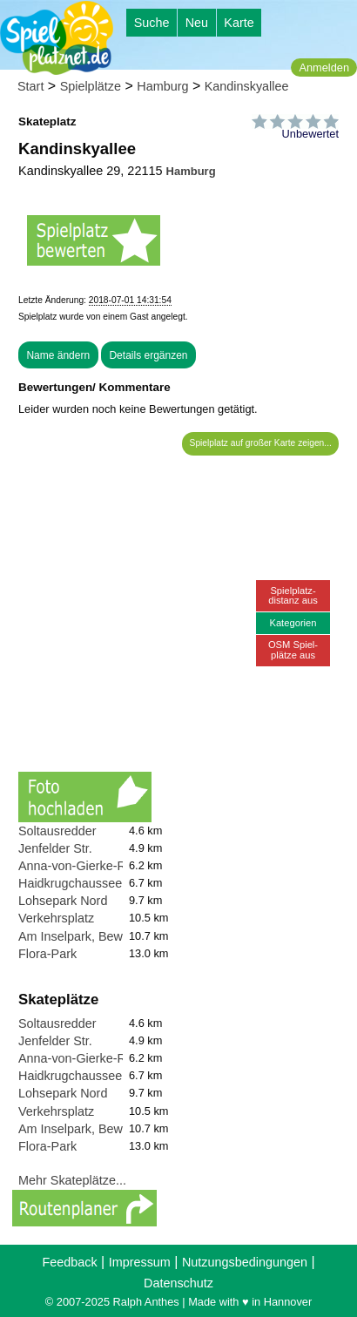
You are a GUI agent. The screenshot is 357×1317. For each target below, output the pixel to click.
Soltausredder (57, 831)
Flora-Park (47, 954)
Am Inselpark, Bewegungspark (103, 936)
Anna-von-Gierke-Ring (80, 866)
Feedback (69, 1262)
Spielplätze (90, 86)
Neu (196, 23)
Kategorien (292, 623)
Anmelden (324, 67)
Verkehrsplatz (56, 918)
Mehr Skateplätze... (72, 1180)
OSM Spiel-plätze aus (293, 649)
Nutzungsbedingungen (244, 1262)
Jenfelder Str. (55, 848)
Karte (238, 23)
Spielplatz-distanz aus (293, 595)
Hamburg (162, 86)
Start (30, 86)
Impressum (140, 1262)
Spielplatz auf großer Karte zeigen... (261, 443)
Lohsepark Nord (62, 901)
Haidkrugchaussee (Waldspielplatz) (116, 883)
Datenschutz (178, 1283)
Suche (152, 23)
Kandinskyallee (247, 86)
